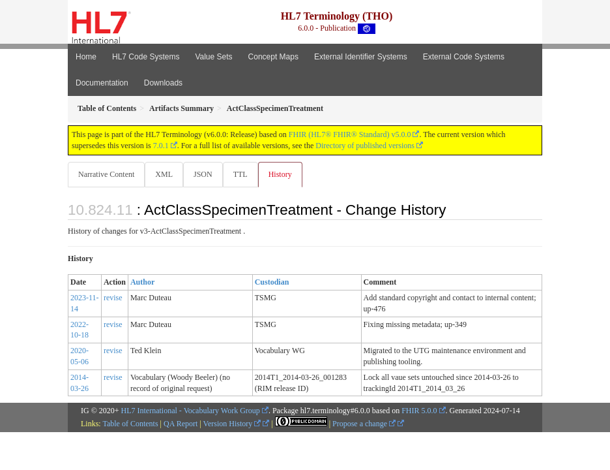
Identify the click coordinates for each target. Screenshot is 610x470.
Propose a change (364, 423)
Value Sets (213, 56)
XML (164, 174)
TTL (240, 174)
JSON (203, 174)
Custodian (272, 282)
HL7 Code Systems (145, 56)
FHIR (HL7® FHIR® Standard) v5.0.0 (350, 134)
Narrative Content (106, 174)
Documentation (102, 82)
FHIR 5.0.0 (419, 410)
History (280, 174)
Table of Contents (130, 423)
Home (86, 56)
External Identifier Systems (360, 56)
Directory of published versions (364, 145)
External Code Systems (463, 56)
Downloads (163, 82)
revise (113, 297)
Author (142, 282)
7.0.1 (161, 145)
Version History (232, 423)
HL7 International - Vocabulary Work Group (190, 410)
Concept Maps (273, 56)
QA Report (180, 423)
